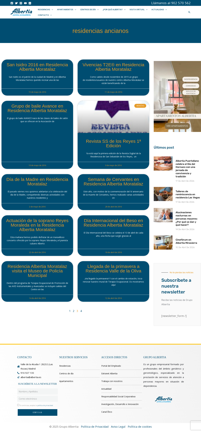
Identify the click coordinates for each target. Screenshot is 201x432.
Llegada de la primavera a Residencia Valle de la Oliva (113, 268)
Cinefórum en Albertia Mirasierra (186, 241)
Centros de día (66, 373)
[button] (51, 9)
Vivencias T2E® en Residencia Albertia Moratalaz (113, 67)
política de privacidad (45, 405)
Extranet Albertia (109, 373)
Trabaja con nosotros (111, 381)
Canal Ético (106, 411)
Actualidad (106, 388)
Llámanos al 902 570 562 (171, 3)
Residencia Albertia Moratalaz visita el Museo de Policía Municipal (37, 271)
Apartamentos (66, 381)
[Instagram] (21, 3)
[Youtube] (25, 3)
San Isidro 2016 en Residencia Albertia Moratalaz (37, 67)
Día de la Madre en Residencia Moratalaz (37, 181)
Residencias (65, 365)
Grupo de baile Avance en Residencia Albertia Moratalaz (37, 108)
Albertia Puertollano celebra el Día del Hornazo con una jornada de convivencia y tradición (187, 168)
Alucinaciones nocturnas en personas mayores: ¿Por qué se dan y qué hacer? (187, 218)
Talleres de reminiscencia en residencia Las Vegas (188, 194)
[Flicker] (30, 3)
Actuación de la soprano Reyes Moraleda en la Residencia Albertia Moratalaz (37, 225)
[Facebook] (12, 3)
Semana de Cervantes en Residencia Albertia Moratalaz (113, 181)
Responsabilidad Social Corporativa (118, 396)
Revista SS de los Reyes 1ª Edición (113, 143)
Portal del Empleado (111, 365)
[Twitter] (16, 3)
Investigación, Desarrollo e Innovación (120, 404)
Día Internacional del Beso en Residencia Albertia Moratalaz (113, 222)
